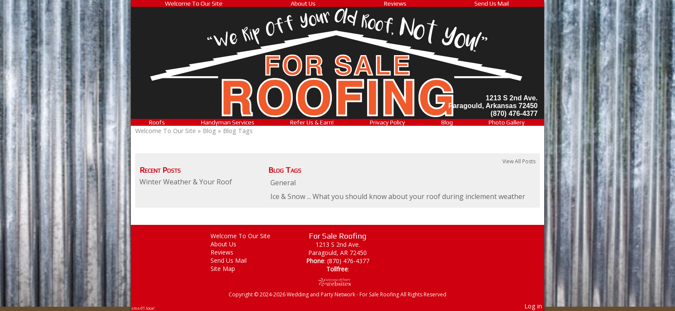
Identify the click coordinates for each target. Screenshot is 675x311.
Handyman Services (227, 122)
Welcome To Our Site (194, 3)
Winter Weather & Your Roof (185, 182)
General (283, 182)
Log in (533, 306)
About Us (303, 3)
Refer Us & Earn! (312, 122)
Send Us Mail (491, 3)
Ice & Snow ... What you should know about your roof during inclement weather (397, 196)
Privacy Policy (387, 122)
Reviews (395, 3)
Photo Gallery (507, 122)
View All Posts (519, 161)
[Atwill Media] (337, 282)
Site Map (229, 268)
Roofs (157, 122)
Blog (447, 122)
